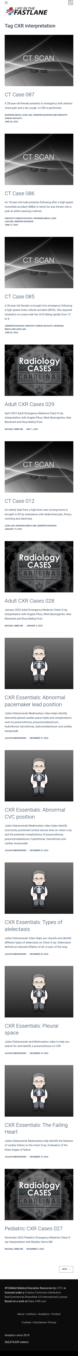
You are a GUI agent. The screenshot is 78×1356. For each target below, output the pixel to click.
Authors (31, 1314)
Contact (56, 1314)
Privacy (52, 1322)
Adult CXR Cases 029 (29, 404)
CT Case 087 (19, 94)
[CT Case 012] (39, 467)
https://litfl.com (37, 1301)
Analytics (43, 1314)
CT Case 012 (19, 501)
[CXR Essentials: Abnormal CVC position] (39, 775)
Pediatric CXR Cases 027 (34, 1228)
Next (66, 1269)
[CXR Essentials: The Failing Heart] (39, 1090)
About (21, 1314)
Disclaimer (40, 1322)
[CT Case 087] (39, 60)
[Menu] (6, 2)
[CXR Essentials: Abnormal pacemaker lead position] (39, 663)
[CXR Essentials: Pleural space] (39, 991)
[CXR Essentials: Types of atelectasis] (39, 888)
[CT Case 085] (39, 262)
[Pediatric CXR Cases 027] (39, 1194)
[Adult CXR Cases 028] (39, 566)
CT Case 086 (19, 193)
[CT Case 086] (39, 159)
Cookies (27, 1322)
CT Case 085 (19, 296)
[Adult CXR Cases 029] (39, 370)
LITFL (59, 1288)
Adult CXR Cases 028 (29, 601)
